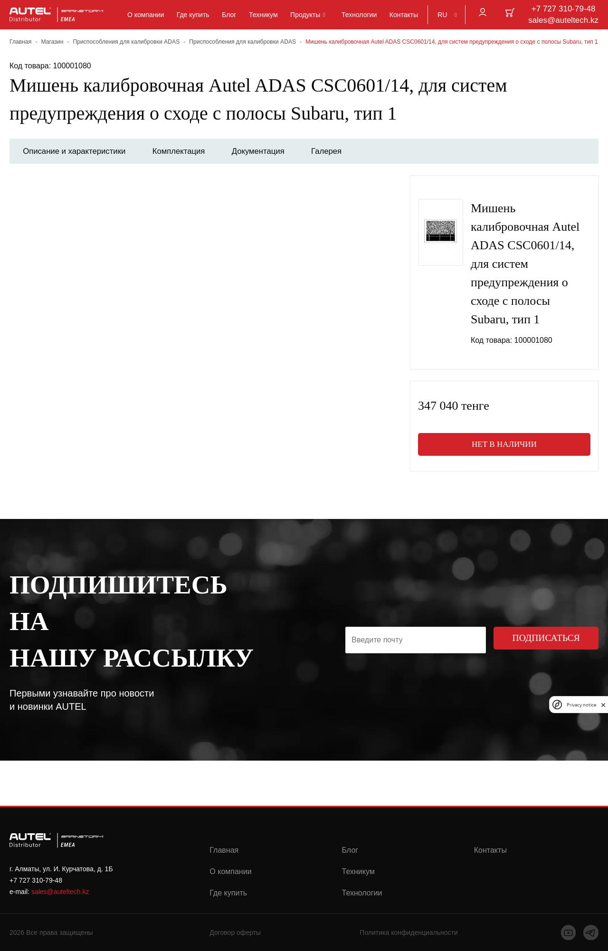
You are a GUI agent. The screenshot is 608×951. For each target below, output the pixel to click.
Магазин (52, 41)
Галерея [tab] (336, 151)
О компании (145, 14)
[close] (603, 704)
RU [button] (442, 14)
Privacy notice (581, 704)
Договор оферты (235, 933)
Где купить (193, 14)
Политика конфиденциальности (409, 933)
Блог (229, 14)
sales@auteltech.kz (563, 20)
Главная (20, 41)
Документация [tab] (266, 151)
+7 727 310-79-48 (564, 8)
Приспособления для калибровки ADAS (124, 41)
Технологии (359, 14)
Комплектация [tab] (183, 151)
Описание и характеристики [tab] (76, 151)
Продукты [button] (305, 14)
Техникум (263, 14)
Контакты (404, 14)
